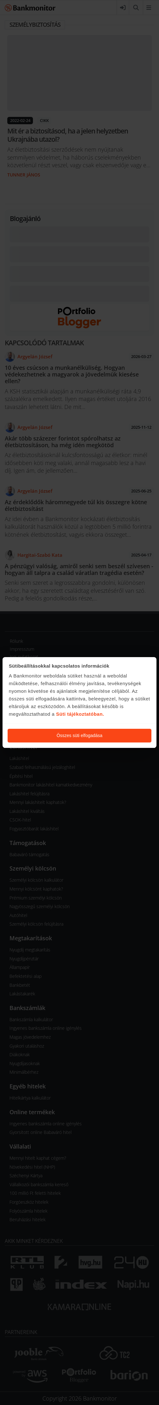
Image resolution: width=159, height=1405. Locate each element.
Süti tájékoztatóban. (80, 714)
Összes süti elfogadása (80, 735)
